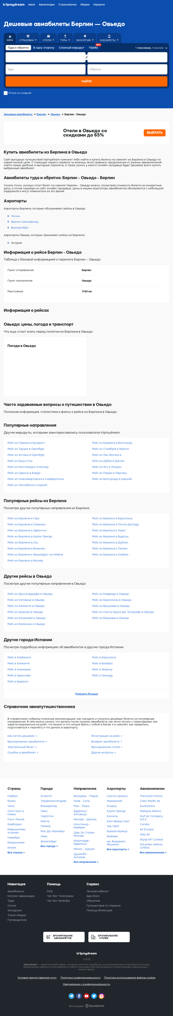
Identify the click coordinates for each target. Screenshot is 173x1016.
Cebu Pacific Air (150, 801)
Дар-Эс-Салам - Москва (85, 834)
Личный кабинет (97, 891)
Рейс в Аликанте (19, 663)
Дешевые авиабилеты (18, 114)
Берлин (42, 114)
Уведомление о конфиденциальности (86, 984)
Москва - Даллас (85, 819)
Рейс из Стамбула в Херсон (110, 449)
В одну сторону (43, 47)
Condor (145, 824)
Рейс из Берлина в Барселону (112, 518)
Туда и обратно (18, 47)
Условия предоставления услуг (37, 977)
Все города (48, 846)
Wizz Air (145, 834)
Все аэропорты (117, 849)
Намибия (14, 837)
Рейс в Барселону (104, 657)
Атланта (46, 796)
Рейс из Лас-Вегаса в (106, 455)
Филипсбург (49, 841)
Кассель (112, 816)
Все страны (15, 852)
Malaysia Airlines (150, 811)
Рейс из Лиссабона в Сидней (27, 485)
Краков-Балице (117, 831)
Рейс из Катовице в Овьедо (26, 600)
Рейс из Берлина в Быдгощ (110, 536)
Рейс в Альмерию (19, 669)
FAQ (50, 891)
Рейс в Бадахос (18, 681)
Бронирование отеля (106, 747)
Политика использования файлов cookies (130, 977)
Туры (11, 900)
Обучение (93, 900)
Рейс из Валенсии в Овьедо (26, 624)
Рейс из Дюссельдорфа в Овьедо (30, 594)
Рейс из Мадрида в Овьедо (110, 594)
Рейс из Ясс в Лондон (106, 467)
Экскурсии (15, 910)
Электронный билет (21, 747)
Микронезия (16, 842)
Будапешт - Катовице (81, 813)
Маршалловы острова (16, 831)
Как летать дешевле (21, 736)
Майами (112, 836)
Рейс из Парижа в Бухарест (26, 443)
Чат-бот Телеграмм (60, 896)
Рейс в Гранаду (102, 675)
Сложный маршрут (71, 47)
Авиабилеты (16, 891)
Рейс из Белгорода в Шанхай (112, 479)
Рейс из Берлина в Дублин (110, 542)
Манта (45, 821)
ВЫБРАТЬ (155, 132)
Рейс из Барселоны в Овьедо (111, 600)
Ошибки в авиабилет (22, 752)
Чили (11, 806)
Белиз (12, 801)
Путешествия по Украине (103, 905)
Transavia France (151, 796)
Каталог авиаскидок (21, 896)
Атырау (112, 806)
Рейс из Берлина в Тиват (109, 530)
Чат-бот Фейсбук (58, 900)
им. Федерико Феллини (116, 843)
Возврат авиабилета (105, 741)
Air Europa (146, 829)
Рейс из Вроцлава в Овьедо (111, 606)
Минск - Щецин (84, 849)
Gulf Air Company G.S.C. (151, 818)
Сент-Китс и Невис (16, 813)
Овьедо (55, 114)
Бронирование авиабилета (26, 741)
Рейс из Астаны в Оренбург (26, 455)
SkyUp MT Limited (151, 839)
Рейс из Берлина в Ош (23, 542)
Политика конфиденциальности (80, 977)
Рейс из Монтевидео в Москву (28, 467)
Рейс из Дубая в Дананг (108, 461)
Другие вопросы (102, 752)
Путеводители (17, 920)
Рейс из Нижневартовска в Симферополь (36, 479)
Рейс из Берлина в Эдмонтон (27, 530)
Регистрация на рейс (106, 736)
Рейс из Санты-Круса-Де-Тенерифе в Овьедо (123, 612)
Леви (44, 836)
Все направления (85, 862)
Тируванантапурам (53, 801)
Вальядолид (49, 806)
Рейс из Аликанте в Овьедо (26, 606)
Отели (12, 905)
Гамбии (12, 796)
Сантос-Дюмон (117, 796)
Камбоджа (15, 824)
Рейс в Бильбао (102, 663)
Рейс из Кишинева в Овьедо (27, 618)
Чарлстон (47, 816)
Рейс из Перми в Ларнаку (109, 473)
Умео (44, 811)
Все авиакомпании (152, 852)
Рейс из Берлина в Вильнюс (26, 548)
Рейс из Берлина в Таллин (109, 548)
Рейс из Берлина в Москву (25, 560)
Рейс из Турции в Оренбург (26, 449)
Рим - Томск (82, 806)
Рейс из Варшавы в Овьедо (110, 618)
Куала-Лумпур (116, 811)
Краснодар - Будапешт (82, 842)
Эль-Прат (113, 826)
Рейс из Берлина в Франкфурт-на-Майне (35, 554)
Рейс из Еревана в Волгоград (112, 443)
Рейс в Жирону (102, 669)
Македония (114, 801)
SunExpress (147, 806)
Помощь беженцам (99, 910)
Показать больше (86, 694)
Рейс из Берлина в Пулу (23, 518)
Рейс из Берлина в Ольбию (110, 554)
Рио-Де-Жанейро (53, 831)
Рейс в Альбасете (19, 657)
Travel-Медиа (17, 915)
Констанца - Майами (82, 826)
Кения (12, 847)
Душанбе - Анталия (81, 856)
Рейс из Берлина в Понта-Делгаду (115, 524)
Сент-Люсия (16, 819)
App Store (92, 896)
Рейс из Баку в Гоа (20, 461)
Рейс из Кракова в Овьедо (25, 612)
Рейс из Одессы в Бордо (24, 473)
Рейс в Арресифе (19, 675)
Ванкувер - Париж (86, 796)
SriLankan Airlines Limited (151, 846)
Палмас (46, 826)
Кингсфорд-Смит (118, 821)
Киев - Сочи (82, 801)
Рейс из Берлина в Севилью (26, 524)
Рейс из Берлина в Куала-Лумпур (30, 536)
